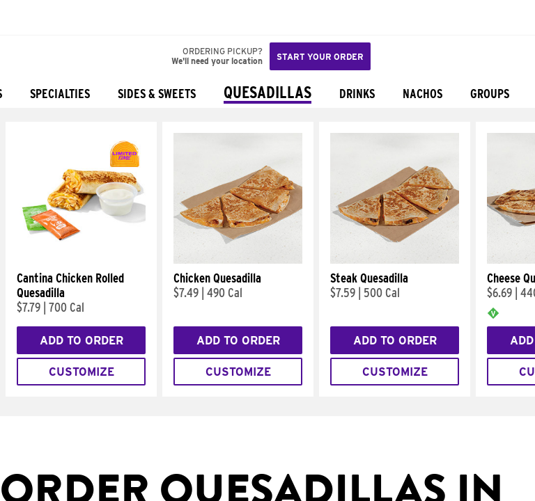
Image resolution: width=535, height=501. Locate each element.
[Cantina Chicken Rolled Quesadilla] (81, 260)
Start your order (320, 56)
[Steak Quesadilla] (394, 260)
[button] (57, 17)
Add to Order (81, 340)
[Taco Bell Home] (24, 17)
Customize (81, 372)
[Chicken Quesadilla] (237, 260)
